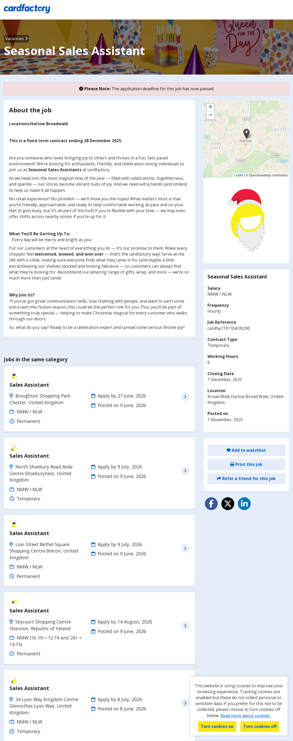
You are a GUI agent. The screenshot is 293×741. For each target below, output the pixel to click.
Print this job (246, 464)
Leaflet (238, 175)
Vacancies (16, 38)
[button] (246, 134)
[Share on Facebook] (211, 503)
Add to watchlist (246, 450)
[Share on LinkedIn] (244, 503)
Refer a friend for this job (246, 478)
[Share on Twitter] (227, 503)
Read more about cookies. (245, 715)
